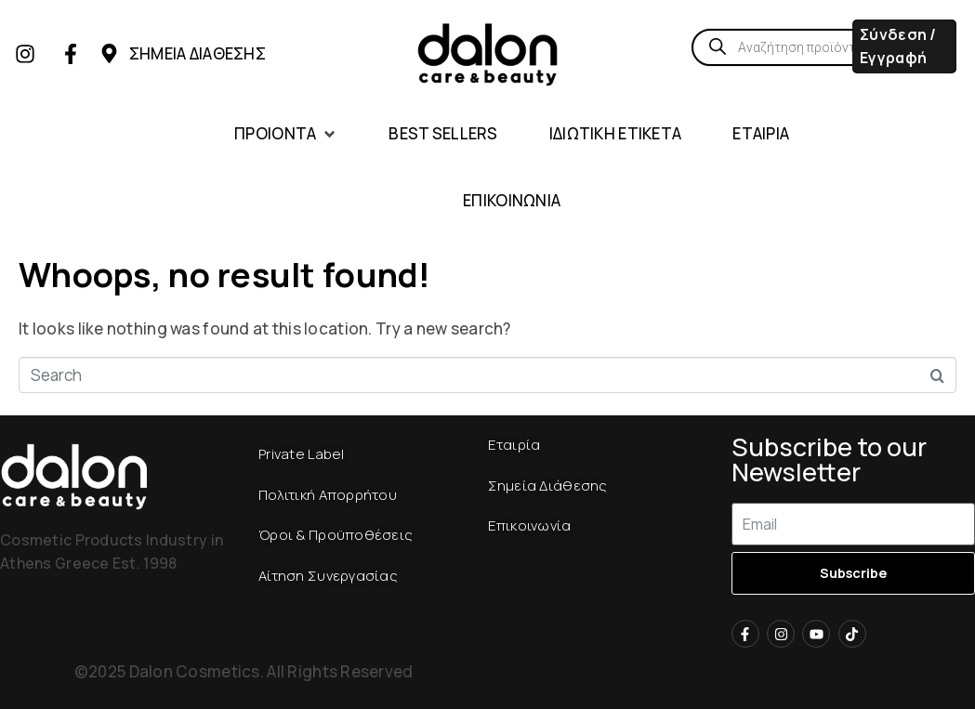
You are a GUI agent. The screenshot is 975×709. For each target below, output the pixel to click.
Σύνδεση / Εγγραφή (898, 46)
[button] (286, 134)
